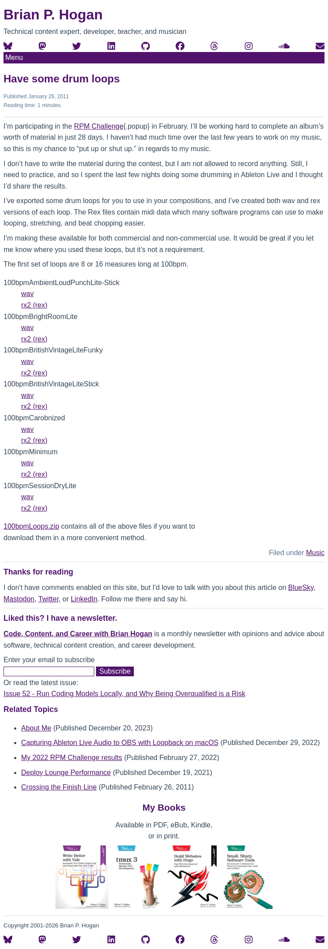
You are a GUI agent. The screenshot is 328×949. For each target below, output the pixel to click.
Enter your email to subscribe (49, 660)
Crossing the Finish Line (59, 787)
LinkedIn (84, 599)
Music (315, 552)
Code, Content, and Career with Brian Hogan (78, 634)
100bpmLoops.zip (31, 526)
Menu (14, 57)
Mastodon (19, 599)
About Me (36, 728)
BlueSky (300, 587)
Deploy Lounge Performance (66, 772)
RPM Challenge (98, 126)
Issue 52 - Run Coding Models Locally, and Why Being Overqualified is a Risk (124, 693)
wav (27, 293)
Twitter (48, 599)
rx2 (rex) (34, 305)
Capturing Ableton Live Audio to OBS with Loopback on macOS (119, 742)
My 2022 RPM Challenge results (71, 757)
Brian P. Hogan (53, 14)
